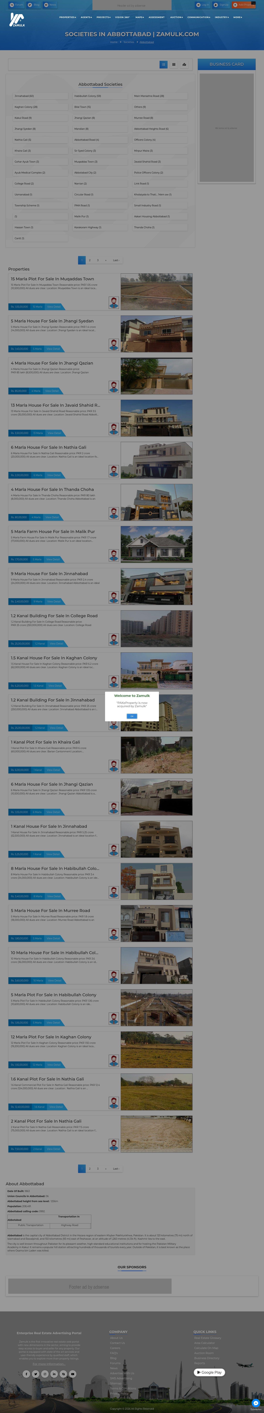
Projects (103, 17)
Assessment (157, 17)
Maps (139, 17)
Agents (85, 17)
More (237, 17)
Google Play (209, 1372)
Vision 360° (122, 17)
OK (132, 716)
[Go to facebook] (256, 1403)
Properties (67, 17)
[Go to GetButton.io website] (256, 1409)
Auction (175, 17)
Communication (198, 17)
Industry (221, 17)
